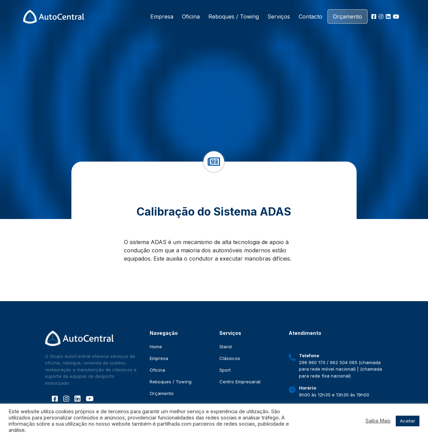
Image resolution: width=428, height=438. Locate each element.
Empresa (161, 16)
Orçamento (347, 16)
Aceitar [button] (407, 421)
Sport (225, 370)
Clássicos (229, 358)
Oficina (191, 16)
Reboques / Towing (233, 16)
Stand (225, 346)
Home (156, 346)
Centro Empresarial (240, 381)
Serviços (278, 16)
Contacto (310, 16)
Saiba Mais (378, 421)
